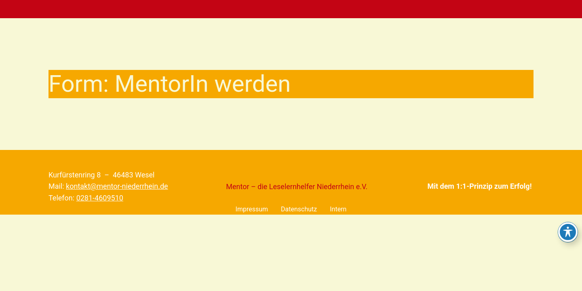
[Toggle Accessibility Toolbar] (568, 232)
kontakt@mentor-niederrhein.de (117, 186)
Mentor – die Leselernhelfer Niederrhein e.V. (296, 186)
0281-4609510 (99, 198)
